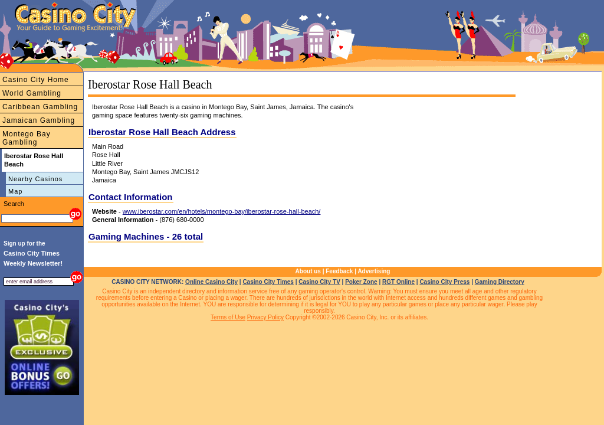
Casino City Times (268, 282)
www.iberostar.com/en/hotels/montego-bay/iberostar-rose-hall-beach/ (222, 211)
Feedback (339, 271)
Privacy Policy (265, 317)
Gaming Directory (499, 282)
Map (15, 191)
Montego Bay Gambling (26, 138)
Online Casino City (211, 282)
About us (308, 271)
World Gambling (31, 93)
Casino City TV (319, 282)
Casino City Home (35, 80)
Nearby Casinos (35, 178)
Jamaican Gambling (38, 120)
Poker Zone (361, 282)
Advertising (373, 271)
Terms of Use (228, 317)
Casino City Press (444, 282)
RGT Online (398, 282)
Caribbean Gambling (40, 107)
